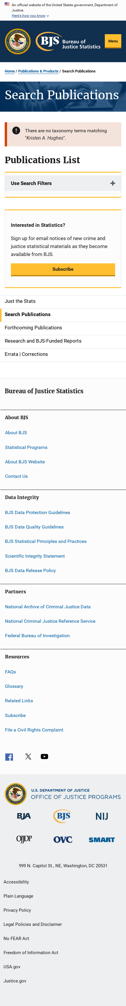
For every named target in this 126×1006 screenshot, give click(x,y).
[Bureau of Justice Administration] (24, 820)
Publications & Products (38, 71)
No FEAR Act (16, 938)
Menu (113, 41)
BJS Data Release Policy (30, 570)
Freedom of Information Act (31, 952)
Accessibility (16, 882)
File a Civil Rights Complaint (34, 730)
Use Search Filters (31, 183)
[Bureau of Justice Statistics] (62, 824)
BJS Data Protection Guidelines (37, 512)
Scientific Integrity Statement (35, 556)
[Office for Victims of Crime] (63, 844)
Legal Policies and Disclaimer (33, 924)
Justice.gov (15, 981)
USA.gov (12, 966)
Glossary (14, 686)
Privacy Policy (17, 910)
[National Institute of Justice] (102, 820)
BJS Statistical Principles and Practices (46, 541)
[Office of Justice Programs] (18, 41)
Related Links (19, 700)
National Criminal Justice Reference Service (50, 621)
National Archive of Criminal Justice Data (48, 606)
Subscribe (63, 269)
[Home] (68, 41)
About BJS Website (25, 462)
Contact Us (16, 476)
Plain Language (18, 896)
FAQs (10, 671)
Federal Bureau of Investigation (37, 635)
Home (10, 71)
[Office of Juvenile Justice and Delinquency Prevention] (24, 845)
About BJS (16, 432)
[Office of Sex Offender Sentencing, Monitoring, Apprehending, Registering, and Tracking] (102, 843)
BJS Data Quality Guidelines (34, 527)
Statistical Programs (26, 447)
